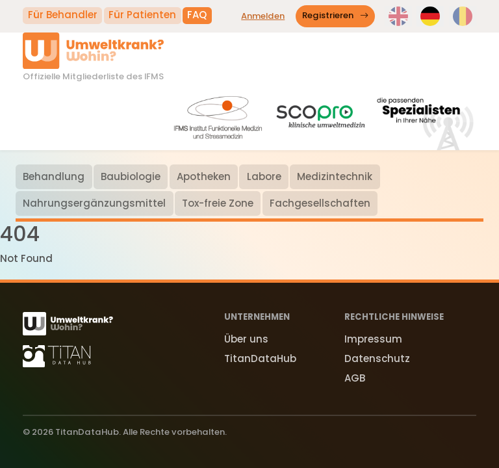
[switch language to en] (398, 16)
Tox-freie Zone (217, 203)
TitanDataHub (260, 358)
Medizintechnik (334, 176)
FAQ (197, 14)
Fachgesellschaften (320, 203)
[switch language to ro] (462, 16)
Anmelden (263, 16)
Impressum (373, 339)
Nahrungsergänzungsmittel (94, 203)
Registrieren (335, 16)
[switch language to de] (430, 16)
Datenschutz (377, 358)
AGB (354, 378)
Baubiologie (130, 176)
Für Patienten (142, 14)
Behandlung (53, 176)
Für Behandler (62, 14)
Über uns (246, 339)
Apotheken (204, 176)
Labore (264, 176)
